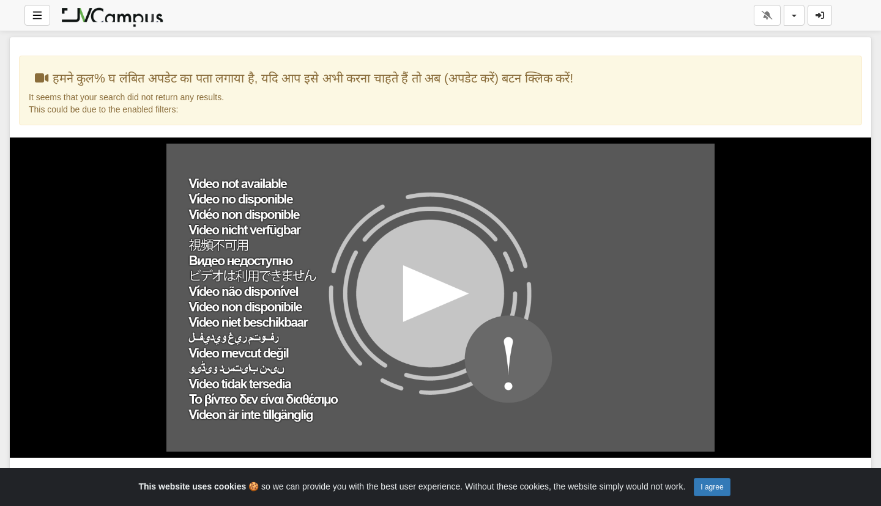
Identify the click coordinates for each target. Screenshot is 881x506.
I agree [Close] (712, 487)
